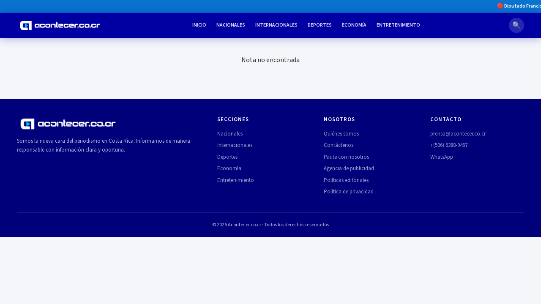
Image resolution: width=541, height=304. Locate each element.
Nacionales (230, 25)
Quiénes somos (341, 134)
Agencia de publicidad (349, 168)
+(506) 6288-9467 (448, 145)
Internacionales (276, 25)
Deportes (320, 25)
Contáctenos (338, 145)
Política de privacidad (349, 191)
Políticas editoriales (346, 180)
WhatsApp (441, 157)
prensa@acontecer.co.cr (458, 134)
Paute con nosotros (346, 157)
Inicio (199, 25)
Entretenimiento (398, 25)
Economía (354, 25)
